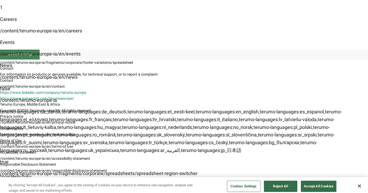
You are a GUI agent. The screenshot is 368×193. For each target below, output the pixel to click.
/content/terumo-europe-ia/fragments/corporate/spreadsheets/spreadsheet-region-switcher (99, 173)
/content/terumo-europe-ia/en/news (39, 77)
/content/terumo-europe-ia (28, 100)
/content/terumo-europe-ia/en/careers (41, 31)
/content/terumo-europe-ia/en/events (40, 54)
